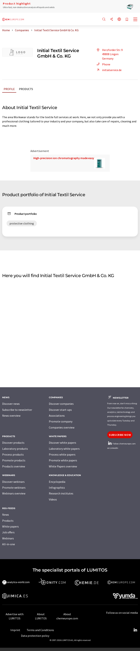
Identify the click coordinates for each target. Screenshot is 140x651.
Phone (103, 64)
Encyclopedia (57, 482)
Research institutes (61, 493)
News (5, 514)
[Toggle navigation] (135, 19)
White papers (10, 526)
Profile (9, 89)
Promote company (60, 421)
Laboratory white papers (64, 448)
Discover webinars (13, 482)
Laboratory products (15, 448)
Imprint (15, 630)
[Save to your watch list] (126, 20)
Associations (57, 415)
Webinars (8, 538)
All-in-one (8, 544)
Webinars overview (13, 493)
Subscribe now (120, 435)
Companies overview (61, 427)
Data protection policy (35, 635)
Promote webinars (14, 487)
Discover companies (61, 404)
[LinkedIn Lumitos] (135, 630)
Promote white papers (63, 460)
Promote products (13, 460)
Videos (53, 499)
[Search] (103, 19)
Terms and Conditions (40, 630)
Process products (13, 454)
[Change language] (119, 19)
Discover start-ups (60, 410)
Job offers (8, 532)
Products (26, 89)
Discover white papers (62, 442)
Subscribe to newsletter (17, 410)
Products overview (13, 466)
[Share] (111, 19)
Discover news (11, 404)
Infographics (57, 487)
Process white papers (62, 454)
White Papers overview (63, 466)
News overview (11, 415)
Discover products (13, 442)
